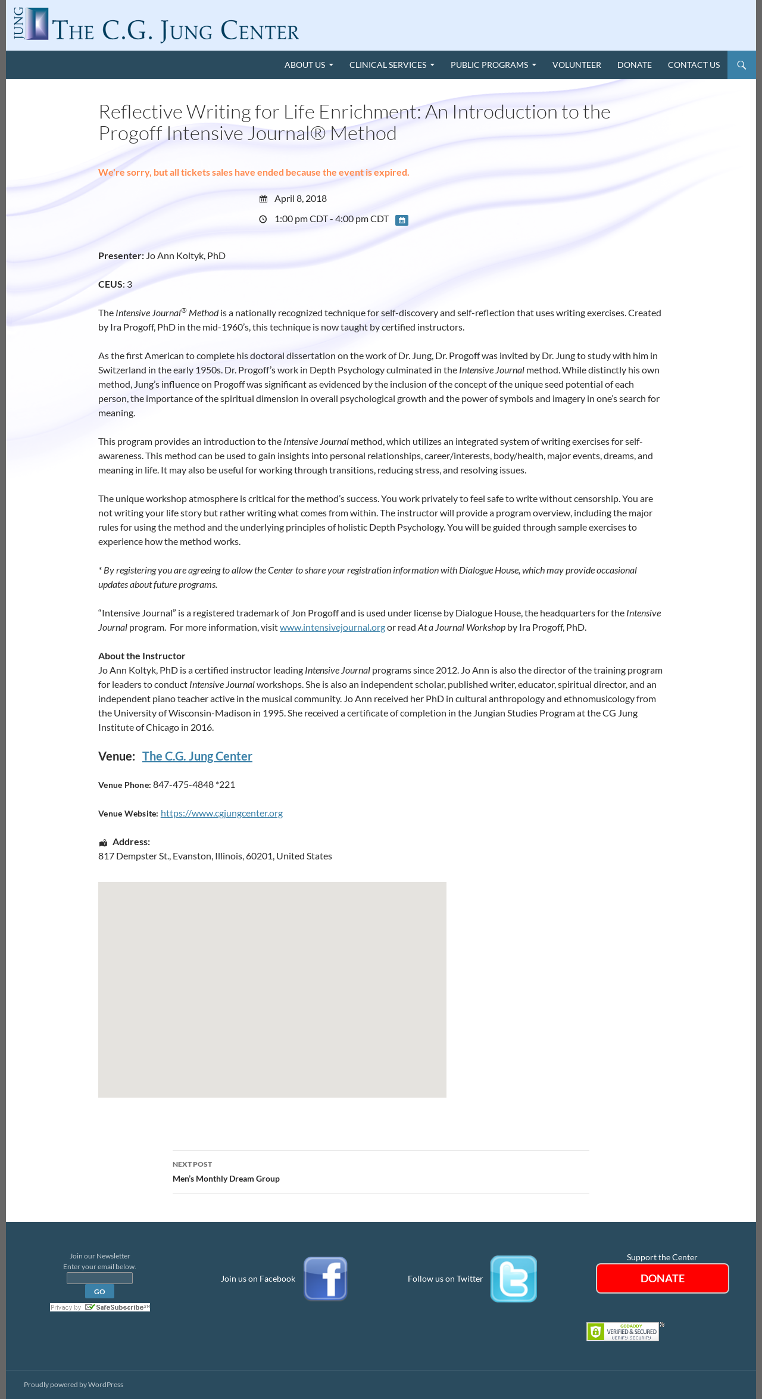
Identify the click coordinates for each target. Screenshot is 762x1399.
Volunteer (576, 65)
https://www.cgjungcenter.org (222, 812)
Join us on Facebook (258, 1278)
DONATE (663, 1278)
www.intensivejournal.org (332, 626)
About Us (305, 65)
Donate (634, 65)
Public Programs (489, 65)
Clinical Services (387, 65)
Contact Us (694, 65)
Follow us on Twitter (445, 1278)
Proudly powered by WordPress (73, 1384)
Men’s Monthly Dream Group (381, 1170)
